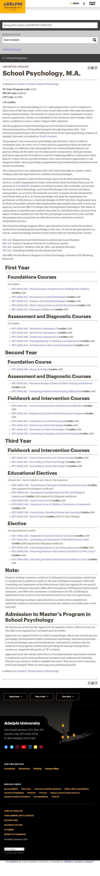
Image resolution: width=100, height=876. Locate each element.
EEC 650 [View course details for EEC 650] (7, 243)
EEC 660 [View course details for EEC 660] (7, 247)
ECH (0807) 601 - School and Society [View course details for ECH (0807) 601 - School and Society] (31, 501)
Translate (18, 853)
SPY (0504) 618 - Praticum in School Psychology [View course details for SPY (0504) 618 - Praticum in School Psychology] (37, 425)
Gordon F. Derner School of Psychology (38, 84)
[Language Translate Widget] (14, 849)
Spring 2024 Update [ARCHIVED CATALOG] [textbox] (28, 25)
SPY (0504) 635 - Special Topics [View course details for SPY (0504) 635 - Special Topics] (28, 517)
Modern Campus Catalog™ (79, 862)
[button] (74, 3)
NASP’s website (48, 136)
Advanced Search (11, 49)
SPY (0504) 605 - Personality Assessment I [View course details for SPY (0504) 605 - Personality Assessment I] (34, 329)
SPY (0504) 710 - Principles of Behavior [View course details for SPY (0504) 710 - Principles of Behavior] (33, 309)
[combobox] (50, 25)
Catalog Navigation (16, 58)
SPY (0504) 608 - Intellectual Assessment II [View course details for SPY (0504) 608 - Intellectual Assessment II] (35, 337)
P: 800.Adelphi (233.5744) (19, 738)
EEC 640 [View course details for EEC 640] (7, 240)
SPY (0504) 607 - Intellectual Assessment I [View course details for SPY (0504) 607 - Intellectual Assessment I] (34, 333)
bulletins (13, 862)
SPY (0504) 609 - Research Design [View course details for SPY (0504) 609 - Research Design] (30, 369)
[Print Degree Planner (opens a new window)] (89, 67)
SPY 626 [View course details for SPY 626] (6, 250)
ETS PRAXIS (22, 186)
